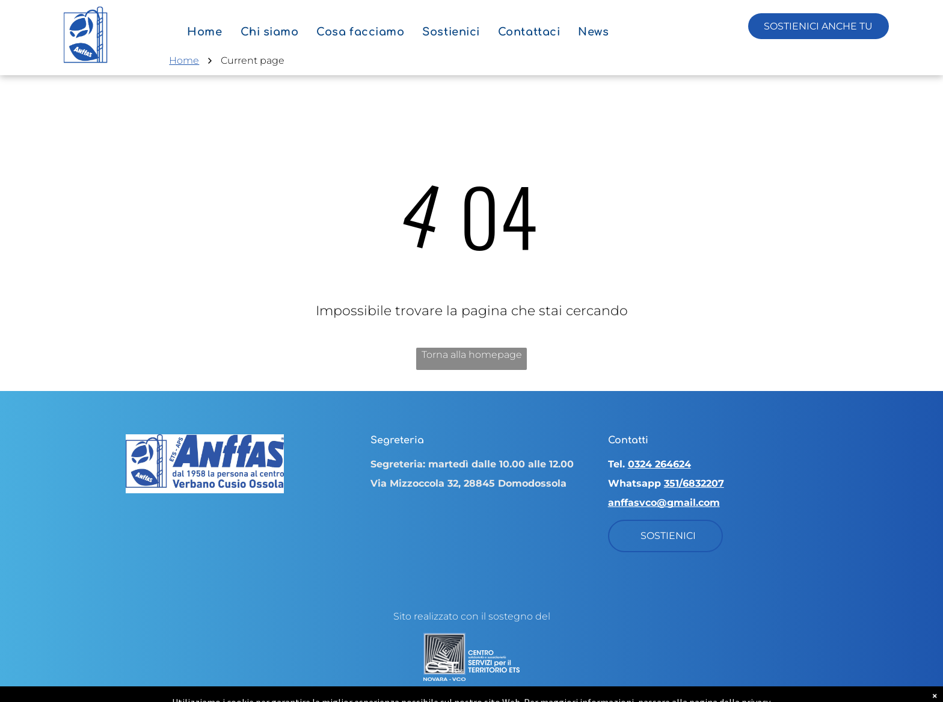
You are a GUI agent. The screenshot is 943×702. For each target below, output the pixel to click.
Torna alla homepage (472, 354)
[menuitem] (204, 31)
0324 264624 (659, 464)
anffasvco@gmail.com (664, 502)
